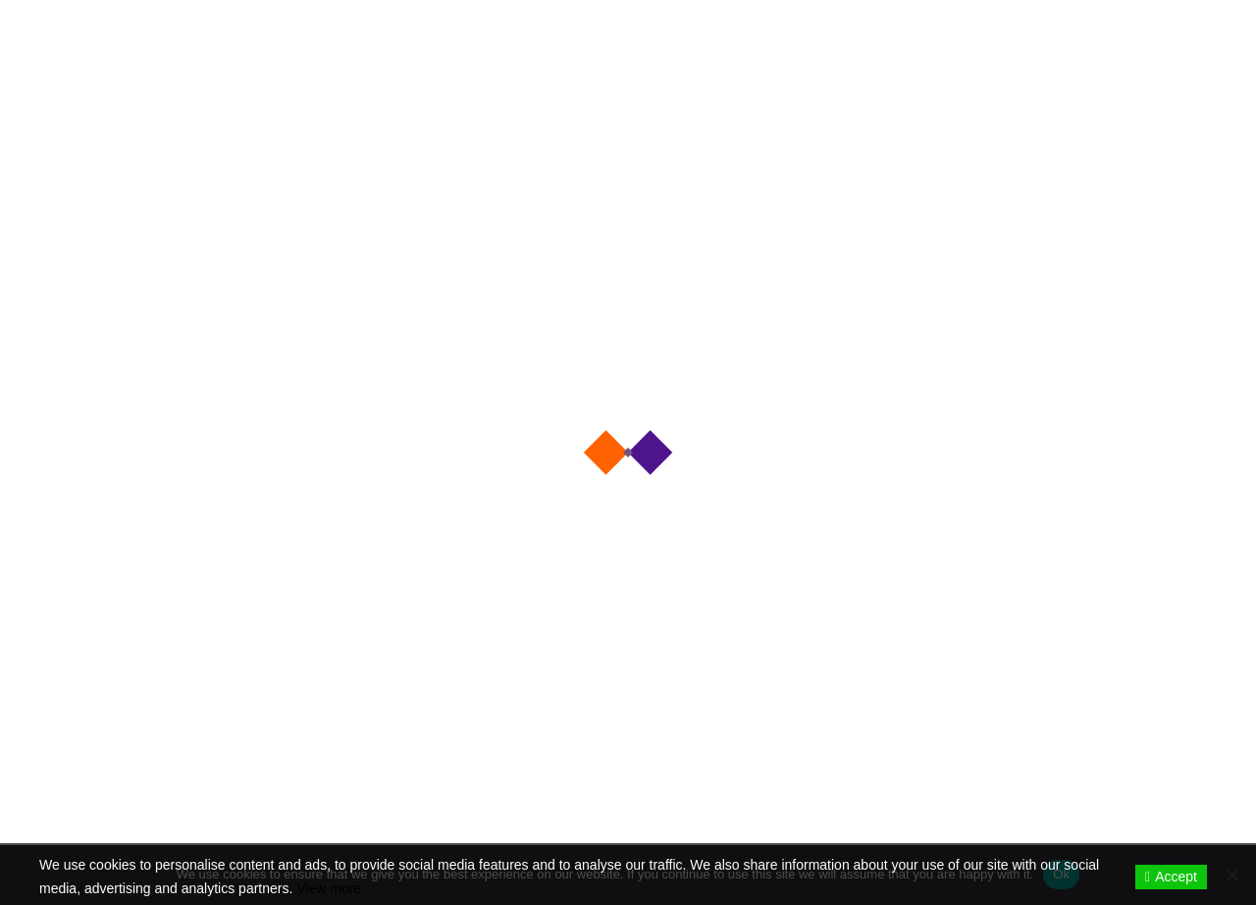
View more (328, 888)
